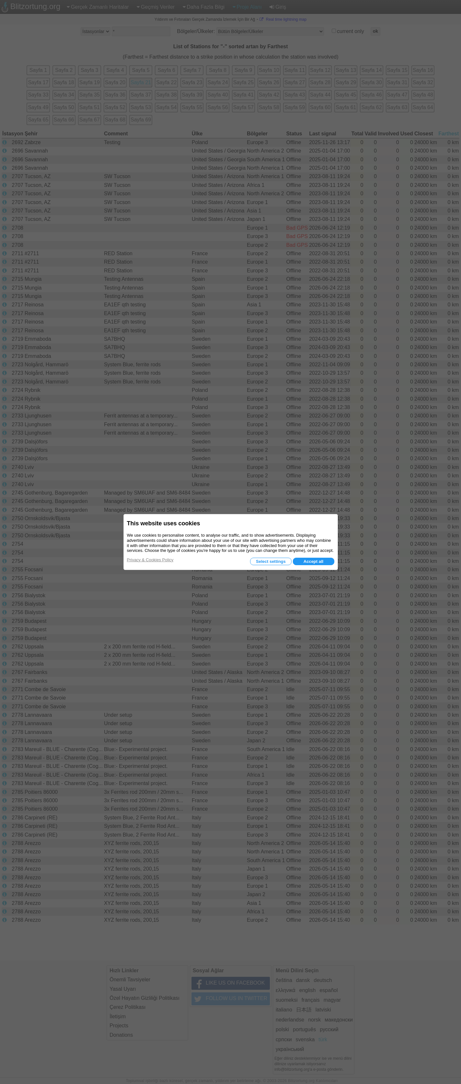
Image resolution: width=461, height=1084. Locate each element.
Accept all (313, 561)
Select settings (271, 561)
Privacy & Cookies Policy (150, 559)
